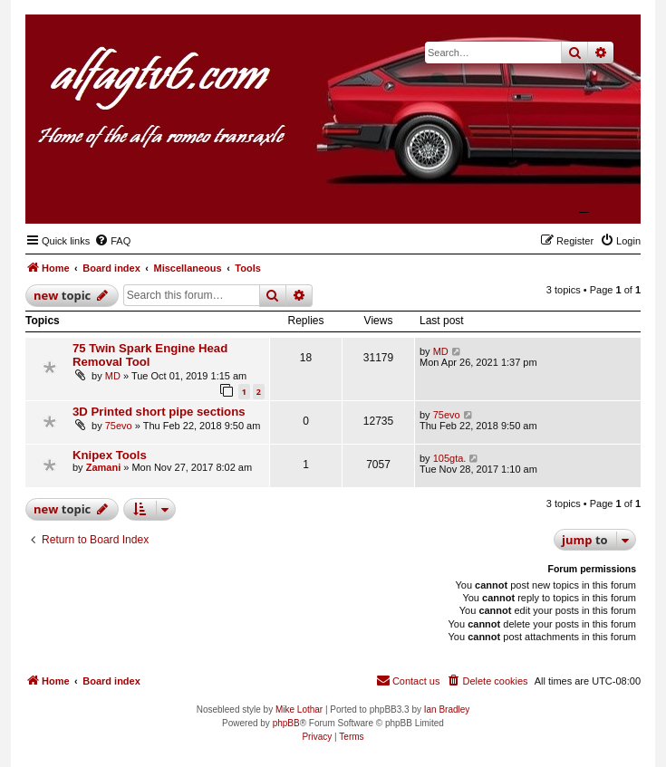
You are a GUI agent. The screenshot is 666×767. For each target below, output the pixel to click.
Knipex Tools (109, 455)
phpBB (286, 723)
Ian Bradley (447, 709)
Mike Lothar (299, 709)
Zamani (103, 467)
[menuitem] (112, 241)
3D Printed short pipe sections (159, 411)
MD (113, 375)
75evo (118, 425)
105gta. (450, 458)
